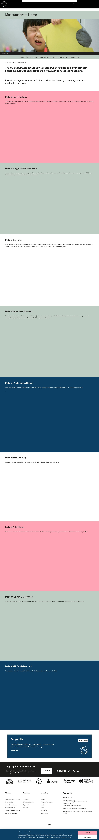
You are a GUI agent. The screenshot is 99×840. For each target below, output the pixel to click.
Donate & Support (71, 5)
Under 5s (61, 57)
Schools (43, 799)
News (62, 1)
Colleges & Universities (47, 802)
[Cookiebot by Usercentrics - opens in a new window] (9, 837)
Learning (40, 5)
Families (21, 57)
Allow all (87, 822)
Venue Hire (60, 5)
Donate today (83, 740)
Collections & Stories (50, 5)
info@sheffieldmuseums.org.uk (73, 805)
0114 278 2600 (69, 803)
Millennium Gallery (10, 807)
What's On (33, 5)
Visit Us (25, 5)
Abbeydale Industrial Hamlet (12, 799)
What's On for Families (31, 57)
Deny (87, 831)
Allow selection (87, 826)
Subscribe (46, 770)
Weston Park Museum (11, 813)
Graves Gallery (9, 802)
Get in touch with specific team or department (75, 808)
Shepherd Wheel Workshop (12, 810)
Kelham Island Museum (11, 805)
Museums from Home (72, 57)
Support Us (26, 805)
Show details (72, 837)
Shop (82, 1)
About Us (76, 1)
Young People (44, 813)
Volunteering (69, 1)
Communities (44, 810)
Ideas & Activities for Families (48, 57)
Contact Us (89, 1)
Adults (42, 807)
